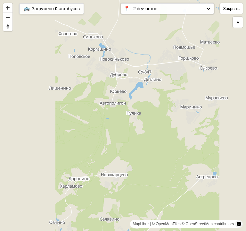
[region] (123, 115)
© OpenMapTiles (166, 224)
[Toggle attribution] (239, 224)
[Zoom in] (7, 8)
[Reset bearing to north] (7, 26)
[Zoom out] (7, 17)
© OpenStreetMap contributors (208, 224)
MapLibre (141, 224)
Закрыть (231, 8)
